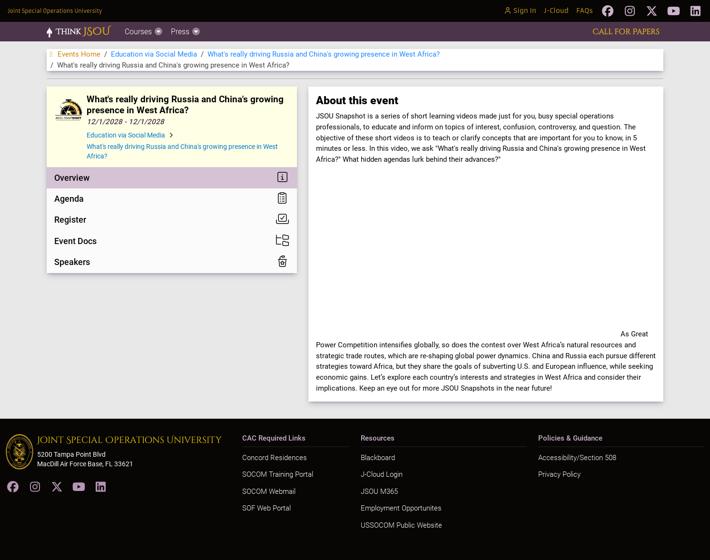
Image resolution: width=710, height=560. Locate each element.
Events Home (73, 54)
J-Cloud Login (382, 474)
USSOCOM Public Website (401, 525)
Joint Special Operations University (55, 11)
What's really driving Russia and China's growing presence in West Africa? (323, 54)
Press (186, 31)
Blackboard (378, 457)
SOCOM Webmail (269, 491)
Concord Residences (274, 457)
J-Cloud (556, 11)
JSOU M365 (379, 491)
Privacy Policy (559, 474)
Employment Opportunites (401, 508)
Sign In (519, 11)
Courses (144, 31)
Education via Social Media (154, 54)
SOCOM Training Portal (277, 474)
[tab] (172, 177)
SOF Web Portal (266, 508)
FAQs (584, 11)
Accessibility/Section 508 (577, 457)
